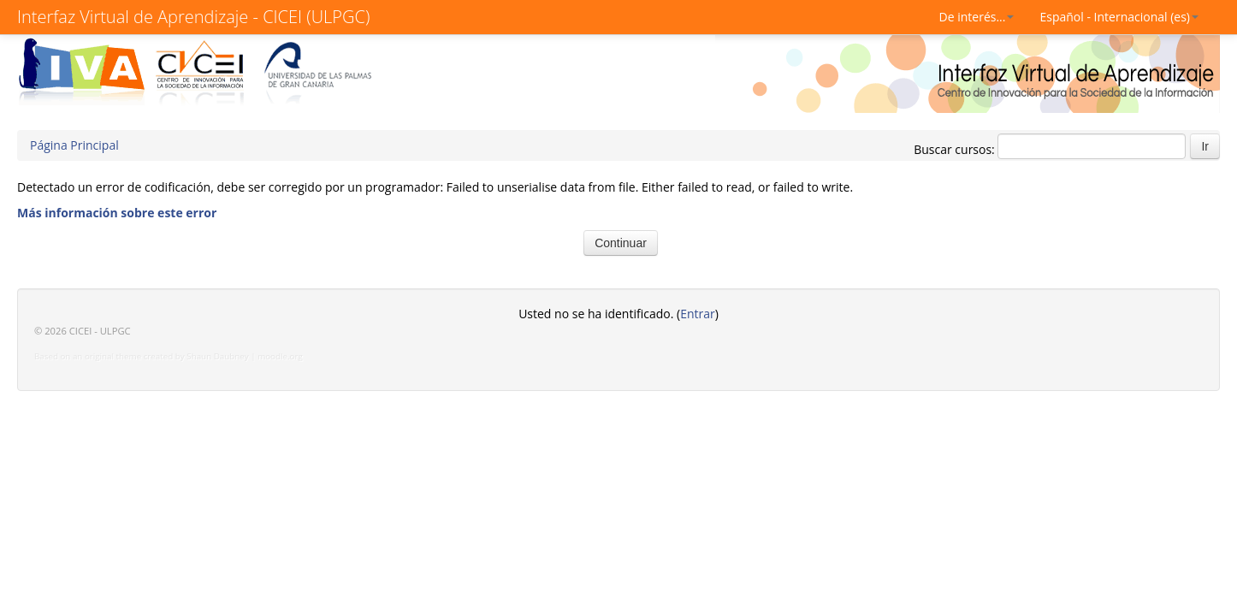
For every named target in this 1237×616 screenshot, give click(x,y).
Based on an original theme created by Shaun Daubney (141, 356)
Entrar (697, 313)
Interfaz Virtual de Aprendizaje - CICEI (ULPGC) (193, 16)
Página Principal (74, 145)
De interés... (977, 17)
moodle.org (280, 356)
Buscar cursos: (955, 149)
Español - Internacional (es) (1119, 17)
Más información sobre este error (116, 212)
